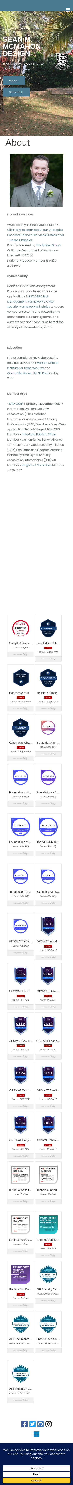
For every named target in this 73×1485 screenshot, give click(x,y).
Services (16, 91)
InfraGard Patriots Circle (39, 434)
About (14, 80)
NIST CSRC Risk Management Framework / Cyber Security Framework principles (31, 301)
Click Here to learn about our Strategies (35, 230)
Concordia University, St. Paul (27, 373)
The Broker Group (48, 245)
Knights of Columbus (37, 465)
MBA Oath (16, 404)
